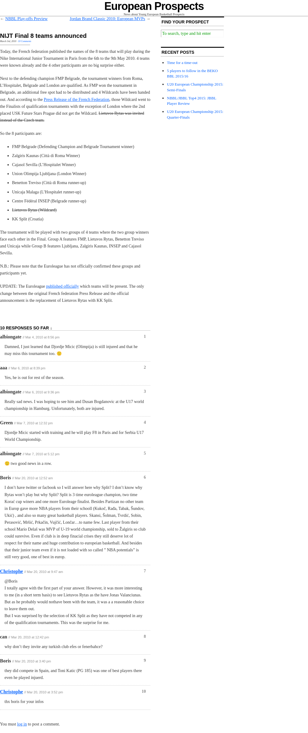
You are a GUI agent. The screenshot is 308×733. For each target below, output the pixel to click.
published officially (62, 286)
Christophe (11, 571)
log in (22, 724)
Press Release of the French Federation (76, 99)
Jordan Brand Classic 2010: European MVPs (107, 19)
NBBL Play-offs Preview (26, 19)
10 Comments (24, 41)
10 (144, 691)
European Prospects (154, 6)
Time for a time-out (182, 62)
